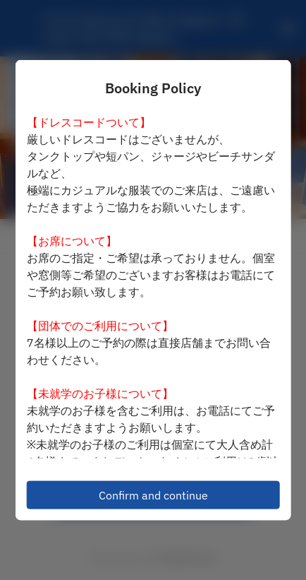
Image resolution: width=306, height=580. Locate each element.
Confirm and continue (153, 495)
